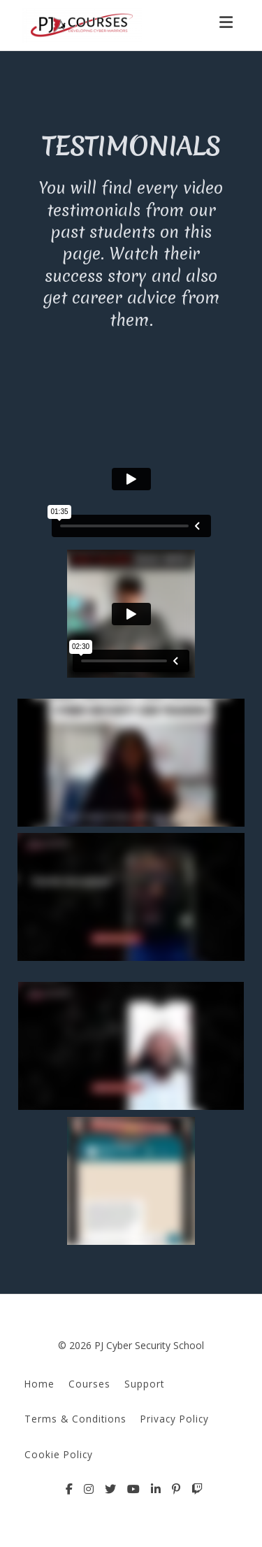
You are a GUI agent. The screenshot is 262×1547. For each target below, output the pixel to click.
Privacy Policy (174, 1418)
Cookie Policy (58, 1454)
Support (144, 1383)
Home (39, 1383)
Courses (89, 1383)
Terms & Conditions (75, 1418)
